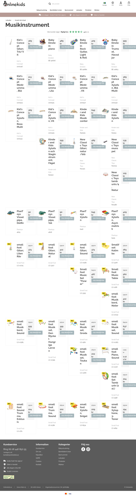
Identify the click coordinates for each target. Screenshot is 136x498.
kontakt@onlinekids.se (11, 455)
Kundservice (40, 449)
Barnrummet (69, 10)
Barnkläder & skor (56, 10)
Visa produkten (35, 47)
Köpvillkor (39, 455)
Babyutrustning (42, 10)
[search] (64, 3)
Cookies (38, 462)
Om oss (38, 452)
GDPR (38, 458)
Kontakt (38, 465)
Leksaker (79, 10)
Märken (96, 10)
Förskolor (88, 10)
